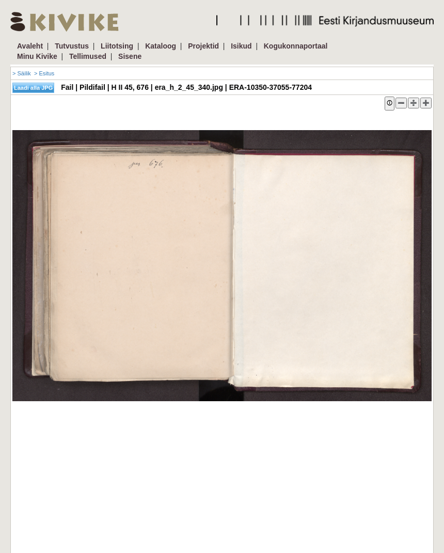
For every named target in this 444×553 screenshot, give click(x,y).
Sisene (129, 56)
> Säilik (21, 73)
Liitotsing (117, 46)
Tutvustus (72, 46)
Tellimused (87, 56)
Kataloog (160, 46)
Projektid (203, 46)
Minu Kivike (37, 56)
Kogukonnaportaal (296, 46)
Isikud (241, 46)
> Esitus (44, 73)
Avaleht (30, 46)
